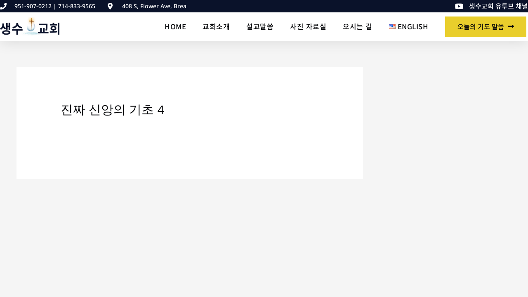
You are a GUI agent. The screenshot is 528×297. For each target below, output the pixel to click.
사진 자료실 (308, 26)
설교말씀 (259, 26)
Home (175, 26)
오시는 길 (357, 26)
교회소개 (216, 26)
